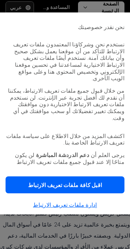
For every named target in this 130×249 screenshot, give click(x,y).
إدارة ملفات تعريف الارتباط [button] (65, 205)
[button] (65, 184)
